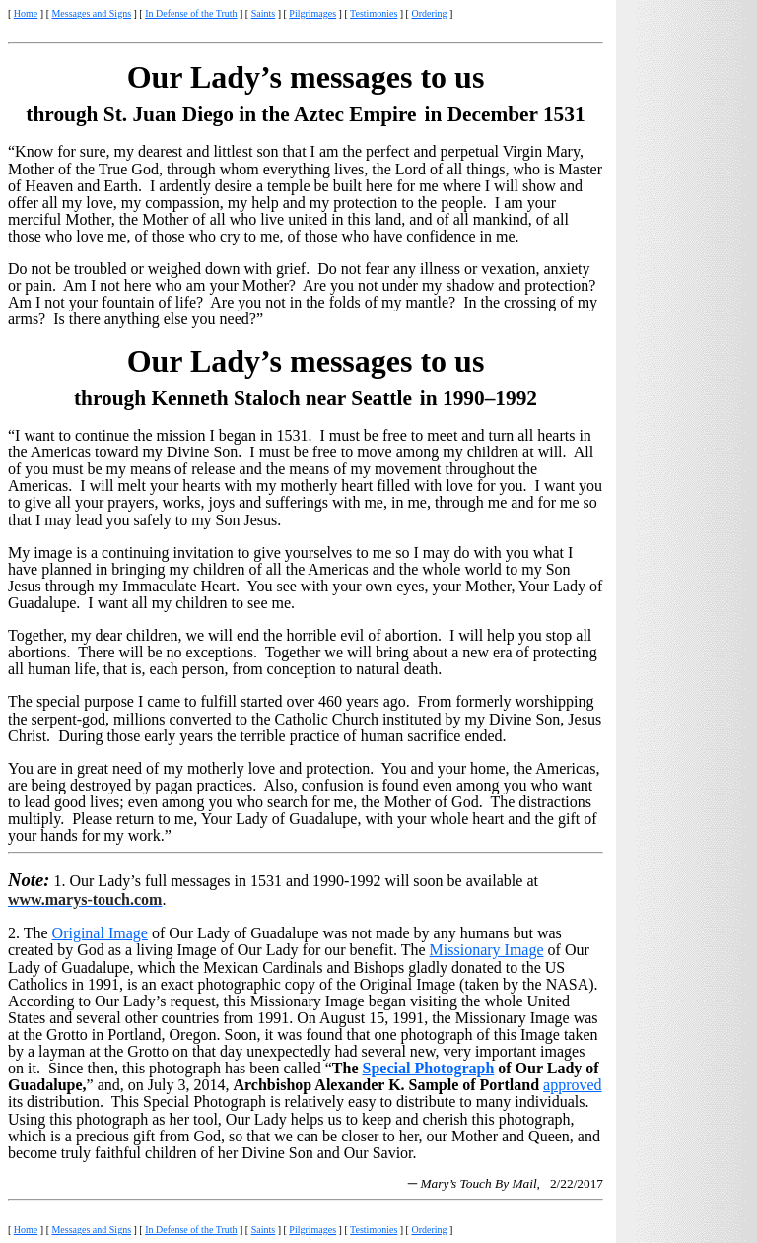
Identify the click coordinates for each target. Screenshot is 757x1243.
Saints (263, 13)
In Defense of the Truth (191, 13)
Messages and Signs (91, 13)
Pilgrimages (312, 13)
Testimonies (373, 13)
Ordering (429, 13)
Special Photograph (428, 1068)
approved (572, 1084)
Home (25, 13)
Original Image (100, 933)
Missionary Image (487, 949)
